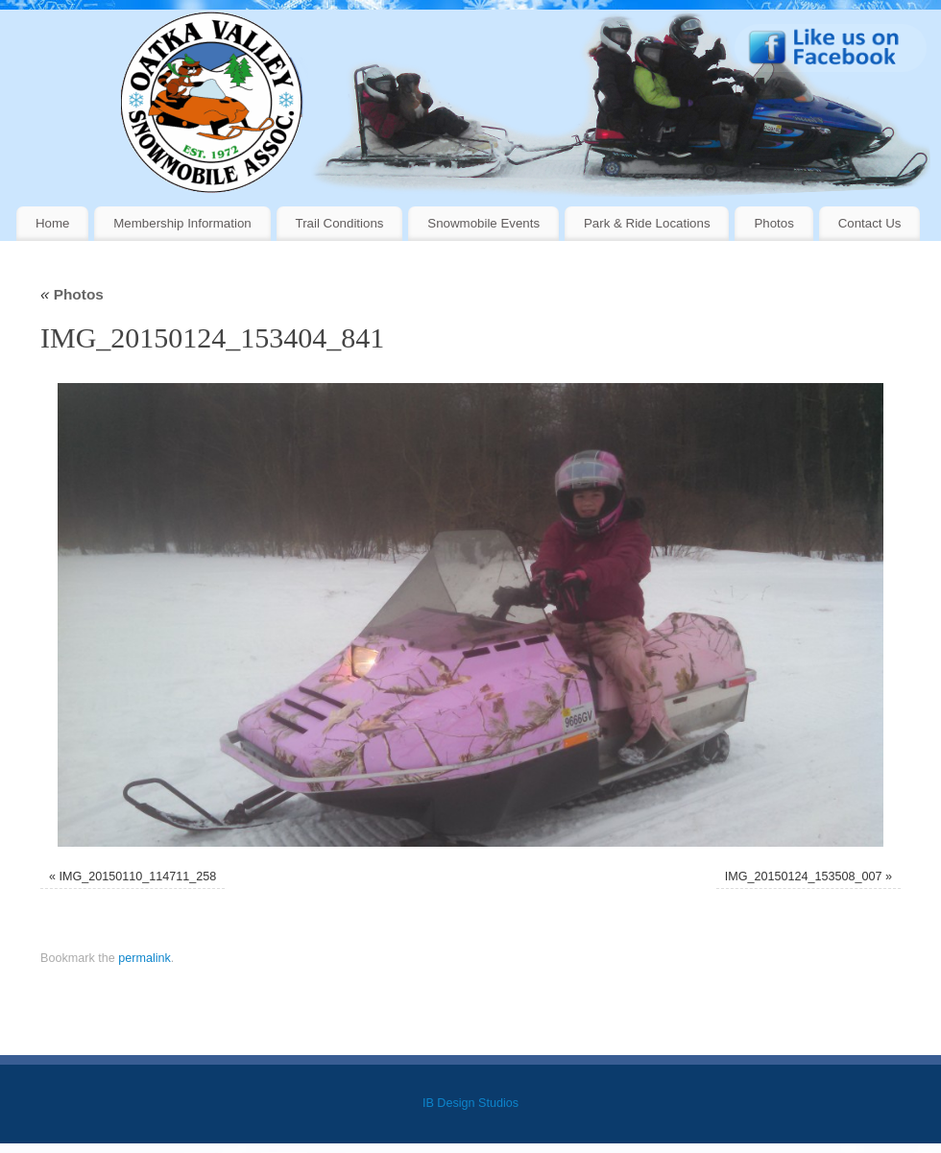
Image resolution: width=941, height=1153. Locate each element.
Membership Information (182, 223)
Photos (773, 223)
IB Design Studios (470, 1103)
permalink (144, 958)
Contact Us (870, 223)
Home (52, 223)
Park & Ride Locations (647, 223)
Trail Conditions (340, 223)
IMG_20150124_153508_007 (803, 876)
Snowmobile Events (483, 223)
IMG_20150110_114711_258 (137, 876)
